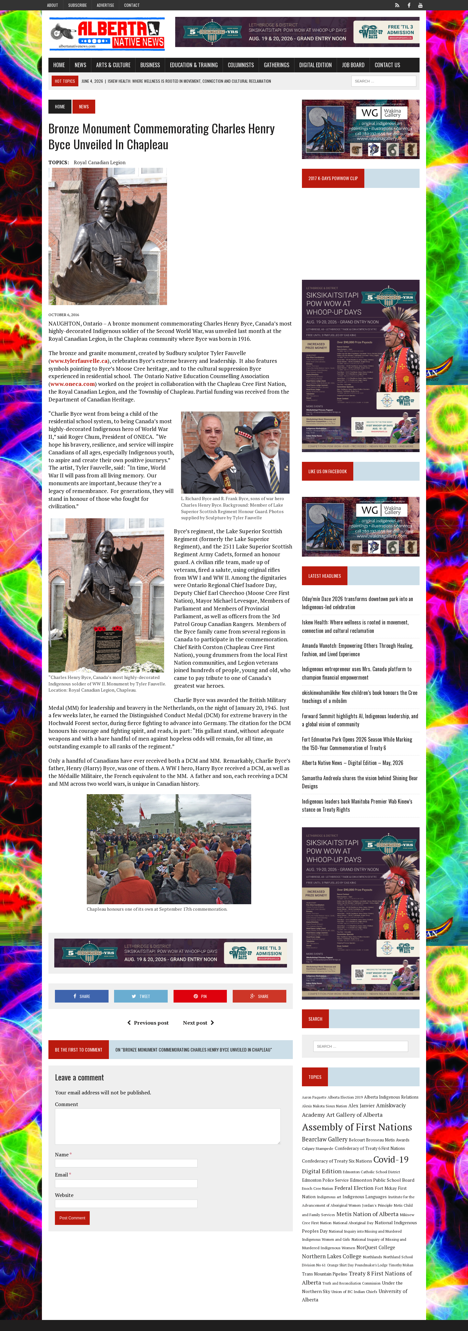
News (74, 66)
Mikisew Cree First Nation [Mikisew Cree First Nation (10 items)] (390, 1233)
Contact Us (381, 66)
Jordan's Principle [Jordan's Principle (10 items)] (351, 1224)
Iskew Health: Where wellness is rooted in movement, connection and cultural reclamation (357, 639)
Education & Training (188, 66)
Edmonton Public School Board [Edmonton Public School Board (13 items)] (364, 1199)
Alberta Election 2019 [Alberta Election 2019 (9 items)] (347, 1116)
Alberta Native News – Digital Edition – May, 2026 (355, 776)
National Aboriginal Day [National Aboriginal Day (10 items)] (324, 1242)
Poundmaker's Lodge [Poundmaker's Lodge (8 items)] (403, 1276)
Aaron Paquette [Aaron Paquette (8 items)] (316, 1116)
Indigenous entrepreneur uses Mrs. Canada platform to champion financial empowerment (359, 686)
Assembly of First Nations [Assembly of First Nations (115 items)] (359, 1146)
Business (144, 66)
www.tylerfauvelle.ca (72, 361)
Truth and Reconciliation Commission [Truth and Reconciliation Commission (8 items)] (382, 1294)
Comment (60, 1095)
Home (52, 66)
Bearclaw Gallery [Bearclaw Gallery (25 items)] (327, 1158)
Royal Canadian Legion (93, 163)
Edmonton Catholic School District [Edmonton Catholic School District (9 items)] (373, 1191)
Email (56, 1165)
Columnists (235, 66)
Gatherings (270, 66)
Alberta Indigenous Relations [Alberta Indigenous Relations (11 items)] (393, 1116)
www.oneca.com (250, 377)
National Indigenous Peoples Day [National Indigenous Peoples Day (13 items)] (380, 1242)
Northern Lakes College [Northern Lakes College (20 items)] (374, 1267)
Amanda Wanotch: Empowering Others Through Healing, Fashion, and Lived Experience (359, 663)
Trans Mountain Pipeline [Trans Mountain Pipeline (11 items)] (353, 1285)
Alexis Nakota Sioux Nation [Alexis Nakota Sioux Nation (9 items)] (326, 1125)
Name (56, 1145)
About (52, 5)
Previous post (145, 1013)
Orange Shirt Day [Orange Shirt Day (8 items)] (372, 1276)
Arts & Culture (107, 66)
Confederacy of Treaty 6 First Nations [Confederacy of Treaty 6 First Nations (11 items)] (372, 1167)
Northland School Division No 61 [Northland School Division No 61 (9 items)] (331, 1276)
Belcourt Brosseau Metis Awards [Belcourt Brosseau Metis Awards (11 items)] (381, 1159)
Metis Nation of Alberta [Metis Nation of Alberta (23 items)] (335, 1233)
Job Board (347, 66)
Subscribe (77, 5)
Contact (132, 5)
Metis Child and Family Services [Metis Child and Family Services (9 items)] (394, 1224)
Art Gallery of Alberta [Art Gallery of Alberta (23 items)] (357, 1134)
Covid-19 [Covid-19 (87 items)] (393, 1178)
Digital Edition (309, 66)
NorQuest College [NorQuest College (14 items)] (323, 1267)
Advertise (105, 5)
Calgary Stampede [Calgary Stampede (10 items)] (320, 1167)
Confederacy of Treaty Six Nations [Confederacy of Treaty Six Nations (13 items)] (339, 1180)
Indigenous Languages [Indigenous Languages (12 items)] (332, 1216)
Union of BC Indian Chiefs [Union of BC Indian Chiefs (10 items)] (364, 1302)
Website (58, 1186)
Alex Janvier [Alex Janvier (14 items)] (364, 1125)
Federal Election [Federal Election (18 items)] (336, 1207)
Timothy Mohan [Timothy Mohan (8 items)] (316, 1285)
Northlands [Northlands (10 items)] (414, 1267)
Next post (196, 1013)
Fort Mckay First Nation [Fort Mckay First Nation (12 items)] (380, 1208)
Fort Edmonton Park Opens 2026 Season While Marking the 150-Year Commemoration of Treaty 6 (363, 756)
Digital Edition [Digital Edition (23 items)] (324, 1190)
